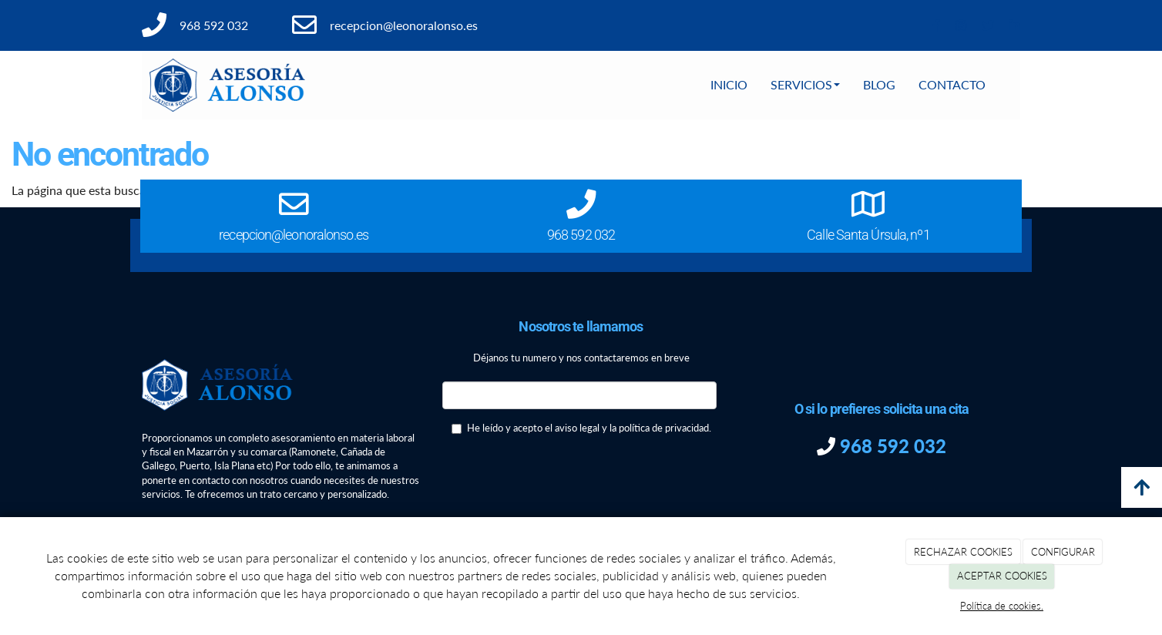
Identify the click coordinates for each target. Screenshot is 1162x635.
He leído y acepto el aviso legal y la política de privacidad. (581, 428)
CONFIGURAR (1063, 552)
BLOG (879, 84)
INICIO (728, 84)
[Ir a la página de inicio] (227, 85)
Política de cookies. (1001, 606)
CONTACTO (952, 84)
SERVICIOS (805, 84)
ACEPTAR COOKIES (1002, 575)
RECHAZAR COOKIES (963, 552)
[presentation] (559, 479)
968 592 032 (890, 446)
